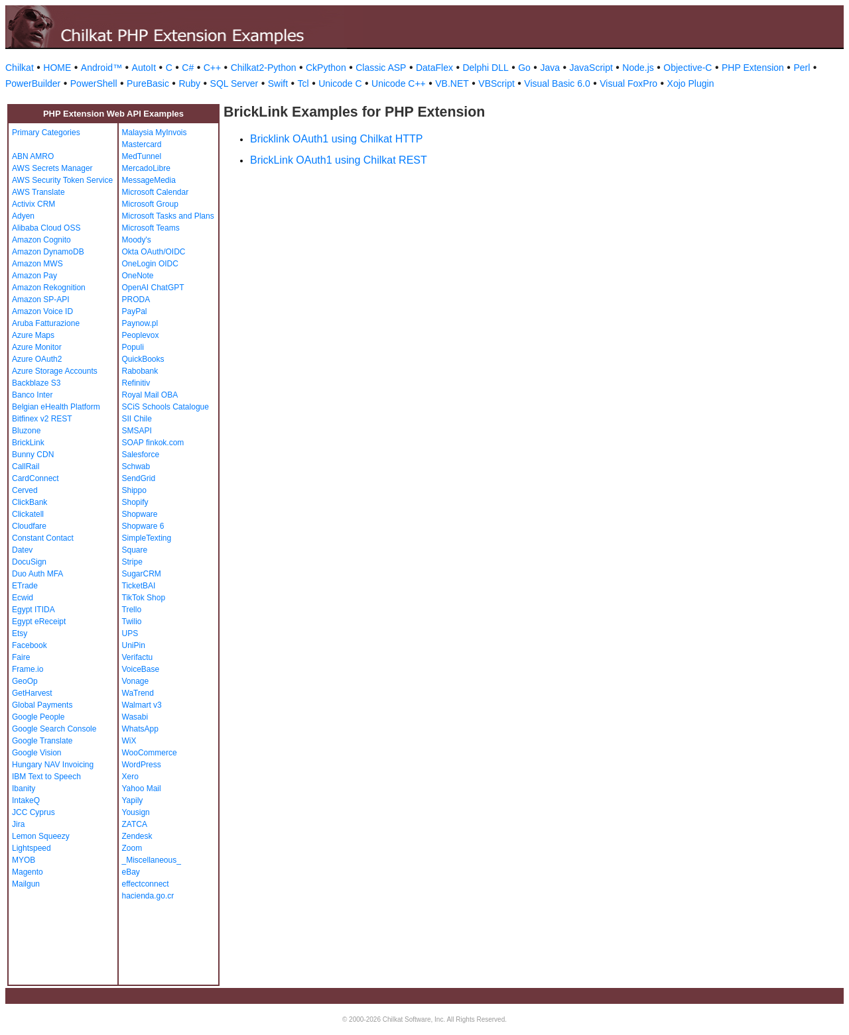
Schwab (136, 466)
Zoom (132, 848)
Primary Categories (46, 132)
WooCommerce (149, 752)
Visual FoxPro (628, 83)
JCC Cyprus (33, 812)
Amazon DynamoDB (48, 251)
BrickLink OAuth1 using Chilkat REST (338, 160)
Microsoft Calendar (155, 192)
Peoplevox (140, 335)
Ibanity (23, 788)
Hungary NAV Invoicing (53, 764)
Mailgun (26, 884)
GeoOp (25, 681)
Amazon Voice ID (42, 311)
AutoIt (144, 67)
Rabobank (140, 371)
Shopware (140, 514)
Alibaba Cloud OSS (46, 228)
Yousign (136, 812)
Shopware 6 (143, 526)
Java (550, 67)
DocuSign (29, 562)
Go (524, 67)
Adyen (23, 216)
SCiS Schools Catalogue (165, 406)
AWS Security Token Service (62, 180)
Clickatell (28, 514)
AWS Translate (38, 192)
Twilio (132, 621)
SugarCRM (141, 573)
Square (135, 550)
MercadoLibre (146, 168)
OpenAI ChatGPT (153, 287)
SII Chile (137, 418)
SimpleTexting (147, 538)
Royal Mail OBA (150, 395)
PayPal (134, 311)
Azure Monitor (37, 347)
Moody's (136, 240)
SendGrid (139, 478)
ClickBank (29, 502)
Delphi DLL (485, 67)
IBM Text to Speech (46, 776)
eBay (131, 872)
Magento (27, 872)
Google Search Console (54, 729)
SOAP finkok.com (153, 442)
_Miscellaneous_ (151, 860)
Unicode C (339, 83)
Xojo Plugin (690, 83)
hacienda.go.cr (148, 895)
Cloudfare (29, 526)
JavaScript (591, 67)
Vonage (135, 681)
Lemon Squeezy (41, 836)
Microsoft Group (150, 204)
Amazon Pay (34, 275)
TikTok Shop (144, 597)
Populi (133, 347)
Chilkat (19, 67)
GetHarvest (32, 693)
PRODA (136, 299)
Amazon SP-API (41, 299)
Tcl (303, 83)
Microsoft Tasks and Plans (168, 216)
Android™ (101, 67)
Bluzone (26, 430)
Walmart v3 (142, 705)
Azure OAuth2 (37, 359)
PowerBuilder (32, 83)
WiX (129, 740)
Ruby (189, 83)
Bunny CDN (33, 454)
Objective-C (687, 67)
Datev (22, 550)
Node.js (637, 67)
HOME (57, 67)
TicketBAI (139, 585)
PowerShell (93, 83)
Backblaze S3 (36, 383)
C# (188, 67)
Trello (132, 609)
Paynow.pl (140, 323)
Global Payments (42, 705)
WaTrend (138, 693)
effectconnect (145, 884)
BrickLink (28, 442)
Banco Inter (32, 395)
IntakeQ (26, 800)
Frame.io (27, 669)
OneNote (138, 275)
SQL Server (234, 83)
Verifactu (137, 657)
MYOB (23, 860)
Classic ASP (381, 67)
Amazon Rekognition (49, 287)
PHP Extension (753, 67)
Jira (18, 824)
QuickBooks (143, 359)
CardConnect (35, 478)
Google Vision (37, 752)
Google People (38, 717)
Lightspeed (31, 848)
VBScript (496, 83)
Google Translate (42, 740)
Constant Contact (43, 538)
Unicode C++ (398, 83)
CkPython (326, 67)
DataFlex (434, 67)
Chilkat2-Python (263, 67)
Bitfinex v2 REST (42, 418)
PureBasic (148, 83)
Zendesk (137, 836)
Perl (801, 67)
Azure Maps (33, 335)
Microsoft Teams (151, 228)
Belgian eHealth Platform (56, 406)
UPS (130, 633)
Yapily (132, 800)
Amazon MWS (37, 263)
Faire (21, 657)
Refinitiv (136, 383)
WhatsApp (140, 729)
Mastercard (142, 144)
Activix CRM (33, 204)
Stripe (132, 562)
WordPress (141, 764)
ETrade (25, 585)
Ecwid (22, 597)
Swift (278, 83)
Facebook (29, 645)
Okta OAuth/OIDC (154, 251)
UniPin (133, 645)
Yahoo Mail (141, 788)
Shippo (134, 490)
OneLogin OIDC (150, 263)
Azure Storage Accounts (55, 371)
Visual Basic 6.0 (557, 83)
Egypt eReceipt (39, 621)
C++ (212, 67)
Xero (130, 776)
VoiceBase (141, 669)
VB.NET (452, 83)
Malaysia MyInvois (154, 132)
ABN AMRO (33, 156)
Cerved (25, 490)
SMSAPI (137, 430)
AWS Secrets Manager (52, 168)
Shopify (135, 502)
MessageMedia (149, 180)
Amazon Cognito (41, 240)
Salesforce (141, 454)
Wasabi (135, 717)
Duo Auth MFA (37, 573)
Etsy (19, 633)
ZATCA (134, 824)
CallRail (25, 466)
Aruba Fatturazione (46, 323)
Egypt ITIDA (33, 609)
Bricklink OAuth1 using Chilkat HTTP (336, 138)
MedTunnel (142, 156)
